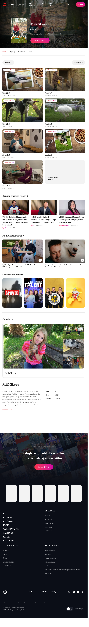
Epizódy (12, 51)
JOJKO (7, 527)
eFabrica (25, 615)
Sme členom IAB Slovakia (48, 608)
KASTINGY (9, 536)
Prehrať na (40, 40)
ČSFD (33, 29)
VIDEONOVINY (8, 568)
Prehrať (43, 467)
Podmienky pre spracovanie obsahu (11, 608)
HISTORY (48, 531)
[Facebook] (69, 597)
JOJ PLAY (8, 518)
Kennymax (12, 615)
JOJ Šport (51, 4)
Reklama (48, 560)
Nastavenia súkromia (34, 608)
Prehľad (4, 51)
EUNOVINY (7, 571)
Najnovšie (78, 62)
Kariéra (47, 571)
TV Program (32, 4)
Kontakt (59, 608)
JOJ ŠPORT (9, 523)
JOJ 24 (42, 4)
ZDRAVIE (48, 527)
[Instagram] (73, 597)
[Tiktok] (82, 597)
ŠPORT (5, 564)
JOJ (5, 514)
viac (74, 34)
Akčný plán (48, 579)
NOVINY (6, 556)
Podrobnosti (21, 51)
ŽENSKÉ (48, 516)
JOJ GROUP (10, 546)
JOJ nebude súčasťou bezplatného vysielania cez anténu (62, 575)
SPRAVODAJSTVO (10, 552)
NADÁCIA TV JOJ (13, 532)
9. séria (8, 62)
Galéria (30, 51)
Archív (21, 4)
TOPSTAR (48, 519)
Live (12, 4)
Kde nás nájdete (50, 568)
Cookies (24, 608)
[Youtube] (78, 597)
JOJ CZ (7, 541)
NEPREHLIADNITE (53, 552)
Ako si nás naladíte (51, 564)
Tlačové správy (50, 556)
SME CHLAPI (49, 523)
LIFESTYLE (50, 511)
